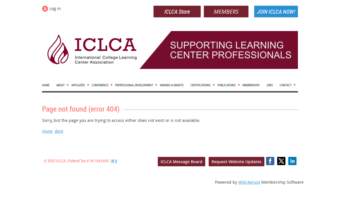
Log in (55, 8)
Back (59, 131)
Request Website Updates (237, 161)
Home (47, 131)
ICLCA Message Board (181, 161)
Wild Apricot (249, 182)
